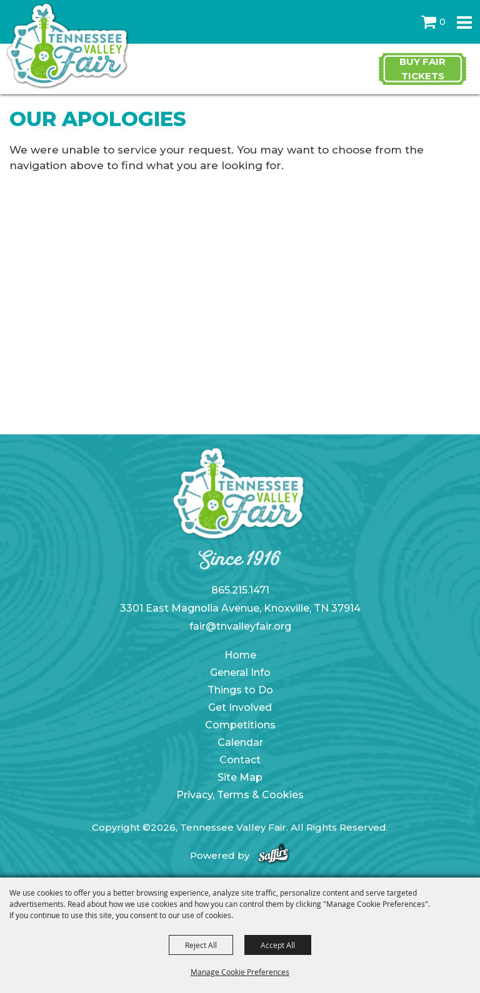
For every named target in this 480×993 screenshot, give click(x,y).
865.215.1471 (240, 590)
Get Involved (240, 707)
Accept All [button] (278, 945)
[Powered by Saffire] (273, 855)
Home (240, 655)
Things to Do (240, 690)
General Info (240, 672)
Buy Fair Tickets (422, 69)
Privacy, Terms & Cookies (240, 795)
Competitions (240, 725)
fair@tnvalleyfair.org (240, 626)
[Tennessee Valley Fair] (67, 46)
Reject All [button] (201, 945)
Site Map (240, 777)
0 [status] (442, 21)
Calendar (240, 742)
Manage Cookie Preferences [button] (240, 972)
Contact (240, 760)
